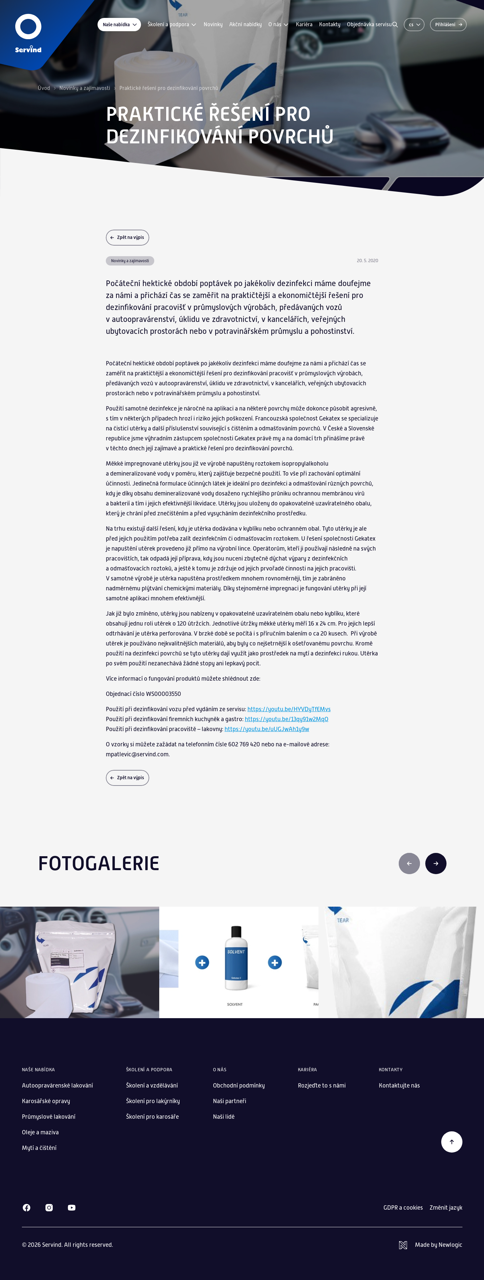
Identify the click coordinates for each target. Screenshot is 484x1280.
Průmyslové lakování (48, 1116)
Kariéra (304, 25)
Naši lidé (224, 1116)
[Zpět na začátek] (451, 1142)
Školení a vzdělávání (152, 1085)
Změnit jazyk (446, 1207)
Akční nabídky (245, 25)
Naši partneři (229, 1101)
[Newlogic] (430, 1245)
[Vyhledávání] (395, 24)
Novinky (213, 25)
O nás (278, 24)
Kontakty (329, 25)
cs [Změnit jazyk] (415, 25)
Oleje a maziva (40, 1132)
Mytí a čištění (39, 1148)
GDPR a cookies (403, 1207)
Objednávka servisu (369, 25)
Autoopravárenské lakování (57, 1085)
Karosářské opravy (46, 1101)
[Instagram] (49, 1207)
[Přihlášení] (448, 24)
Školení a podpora (172, 24)
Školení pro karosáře (152, 1116)
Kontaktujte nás (399, 1085)
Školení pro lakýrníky (153, 1101)
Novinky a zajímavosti (84, 88)
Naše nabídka (120, 25)
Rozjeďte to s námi (322, 1085)
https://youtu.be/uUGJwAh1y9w (267, 729)
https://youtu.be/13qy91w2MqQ (286, 719)
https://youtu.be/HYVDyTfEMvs (289, 709)
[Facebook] (26, 1207)
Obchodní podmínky (239, 1085)
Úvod (44, 88)
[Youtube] (71, 1207)
